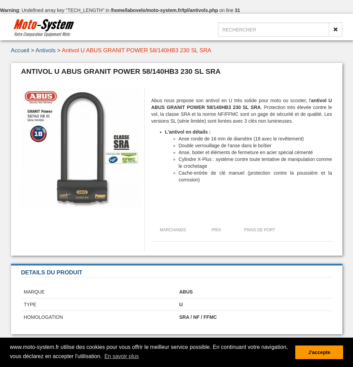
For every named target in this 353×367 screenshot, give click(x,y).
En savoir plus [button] (121, 356)
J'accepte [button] (319, 352)
